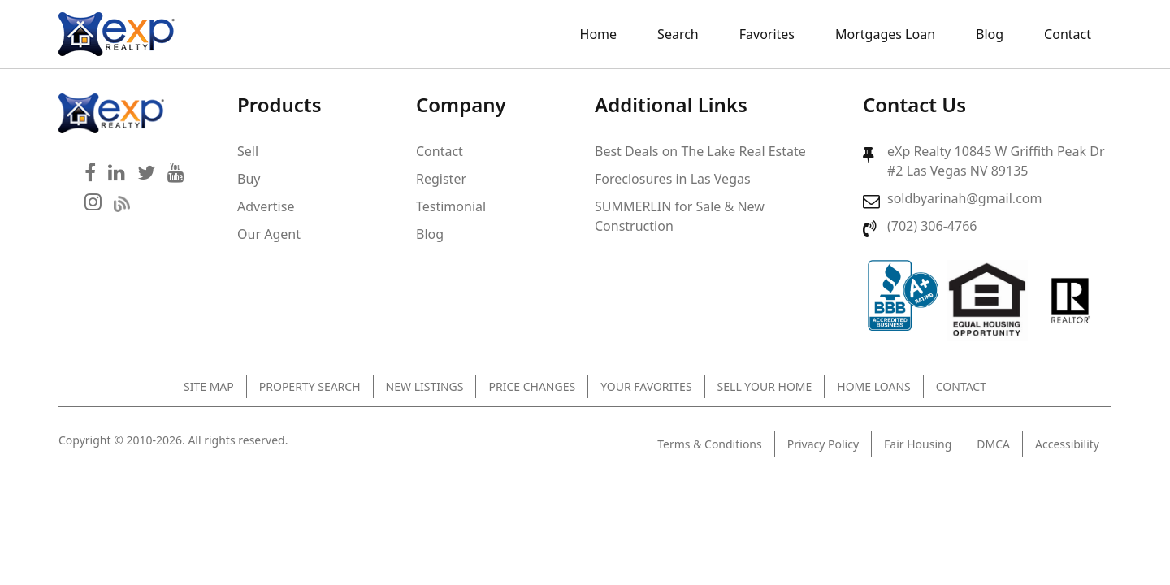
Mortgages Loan (885, 34)
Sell (247, 151)
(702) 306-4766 (932, 226)
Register (441, 179)
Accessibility (1067, 444)
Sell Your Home (764, 386)
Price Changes (531, 386)
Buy (248, 179)
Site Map (209, 386)
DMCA (993, 444)
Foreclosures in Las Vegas (673, 179)
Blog (989, 34)
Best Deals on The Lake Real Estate (700, 151)
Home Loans (873, 386)
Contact (1067, 34)
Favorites (767, 34)
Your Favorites (645, 386)
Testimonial (451, 206)
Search (678, 34)
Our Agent (269, 234)
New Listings (425, 386)
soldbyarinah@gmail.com (964, 198)
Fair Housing (917, 444)
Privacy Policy (823, 444)
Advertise (265, 206)
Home (599, 34)
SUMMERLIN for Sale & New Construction (680, 216)
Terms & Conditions (709, 444)
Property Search (310, 386)
